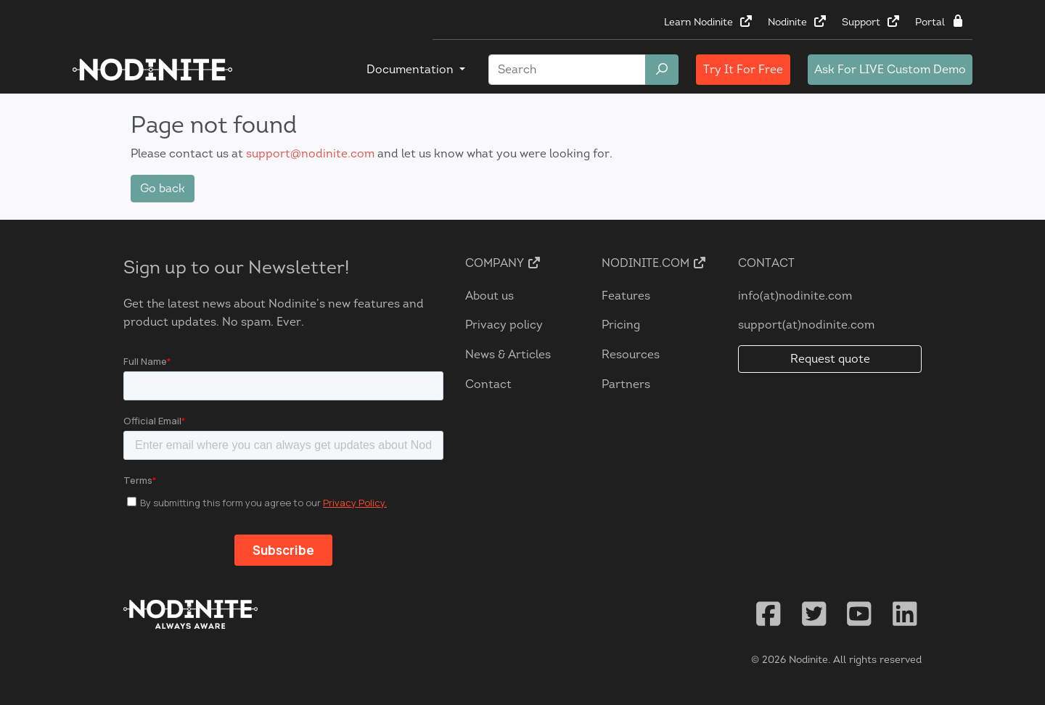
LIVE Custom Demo (890, 69)
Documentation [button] (411, 69)
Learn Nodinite (708, 21)
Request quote (830, 359)
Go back (162, 188)
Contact (488, 384)
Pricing (621, 324)
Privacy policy (504, 324)
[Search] (567, 69)
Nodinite (797, 21)
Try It (743, 69)
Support (871, 21)
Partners (626, 384)
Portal (940, 21)
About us (489, 295)
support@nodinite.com (310, 153)
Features (626, 295)
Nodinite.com (654, 263)
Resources (631, 354)
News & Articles (508, 354)
